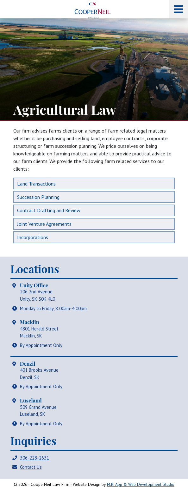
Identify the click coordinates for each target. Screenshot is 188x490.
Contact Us (31, 467)
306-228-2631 (34, 458)
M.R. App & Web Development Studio (140, 484)
